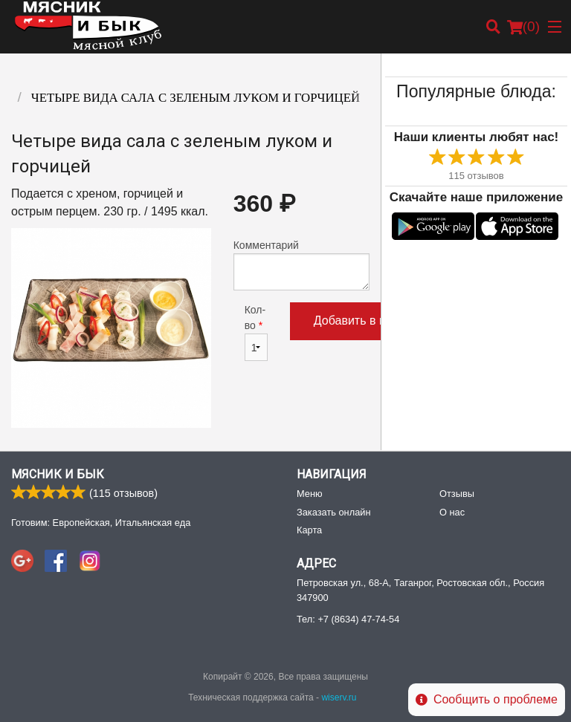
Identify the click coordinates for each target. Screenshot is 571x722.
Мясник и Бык (57, 474)
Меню (310, 493)
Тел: (348, 619)
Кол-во (256, 332)
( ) (523, 27)
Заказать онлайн (333, 512)
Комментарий (301, 264)
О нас (452, 512)
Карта (309, 530)
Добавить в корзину (368, 320)
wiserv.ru (338, 697)
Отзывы (456, 493)
